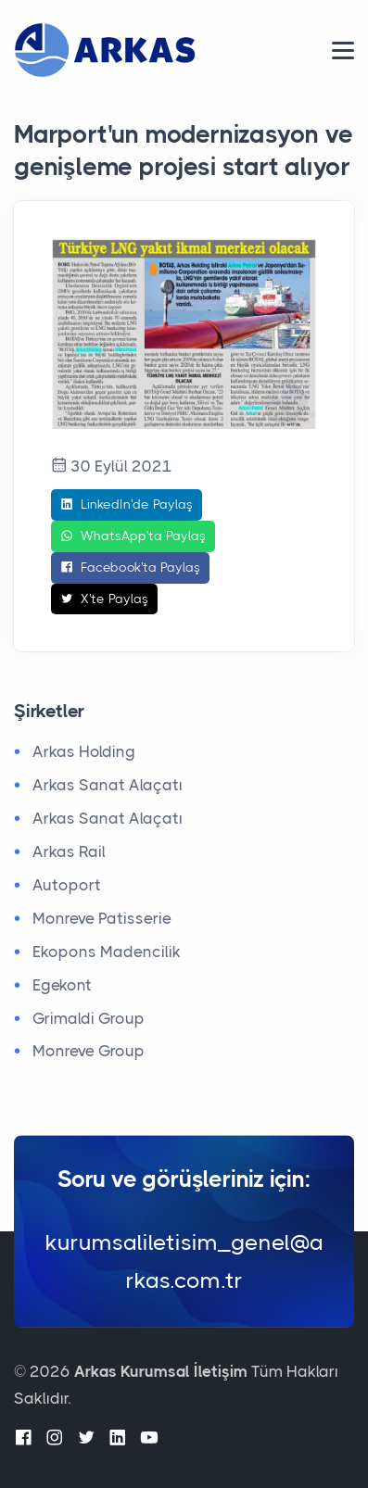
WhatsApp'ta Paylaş (133, 536)
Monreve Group (88, 1050)
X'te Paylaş (104, 599)
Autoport (66, 885)
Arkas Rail (69, 851)
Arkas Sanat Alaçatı (107, 785)
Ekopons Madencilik (106, 951)
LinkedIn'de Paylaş (126, 505)
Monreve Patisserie (101, 918)
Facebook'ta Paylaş (130, 568)
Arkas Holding (83, 751)
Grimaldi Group (88, 1018)
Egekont (62, 985)
